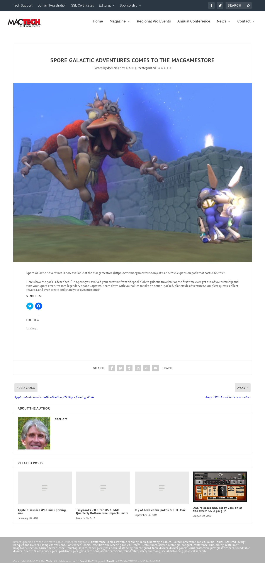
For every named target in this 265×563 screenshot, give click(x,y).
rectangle (174, 548)
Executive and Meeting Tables (111, 548)
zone (62, 551)
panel (92, 551)
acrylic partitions (111, 554)
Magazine (118, 24)
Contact (244, 24)
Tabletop (71, 551)
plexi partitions (62, 554)
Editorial (105, 5)
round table (131, 554)
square (83, 551)
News (221, 24)
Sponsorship (129, 5)
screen (53, 551)
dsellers (112, 71)
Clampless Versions (52, 548)
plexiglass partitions (86, 554)
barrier (43, 551)
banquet (187, 548)
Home (98, 24)
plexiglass (103, 551)
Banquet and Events (26, 548)
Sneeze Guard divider (37, 554)
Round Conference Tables (189, 545)
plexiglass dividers (222, 551)
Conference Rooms (78, 548)
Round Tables (215, 545)
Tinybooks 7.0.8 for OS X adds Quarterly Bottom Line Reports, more (102, 514)
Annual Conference (193, 24)
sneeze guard (142, 551)
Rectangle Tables (160, 545)
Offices (135, 548)
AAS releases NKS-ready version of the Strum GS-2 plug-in (218, 512)
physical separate (195, 554)
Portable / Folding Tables (132, 545)
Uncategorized (146, 71)
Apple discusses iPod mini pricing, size (42, 514)
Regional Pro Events (154, 24)
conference (201, 548)
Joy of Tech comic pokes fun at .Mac (160, 513)
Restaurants (149, 548)
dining (220, 548)
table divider (160, 551)
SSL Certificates (82, 5)
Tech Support (22, 5)
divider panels (178, 551)
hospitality (20, 551)
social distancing (122, 551)
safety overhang (149, 554)
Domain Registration (51, 5)
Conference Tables (103, 545)
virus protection (199, 551)
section (33, 551)
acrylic (162, 548)
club (211, 548)
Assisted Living (235, 545)
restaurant (232, 548)
